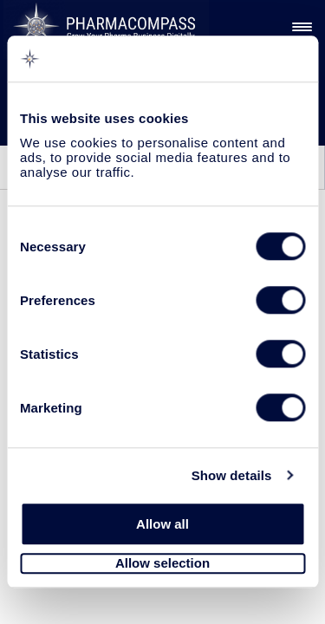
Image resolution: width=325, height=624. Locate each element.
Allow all (162, 524)
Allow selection (162, 563)
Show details (232, 475)
